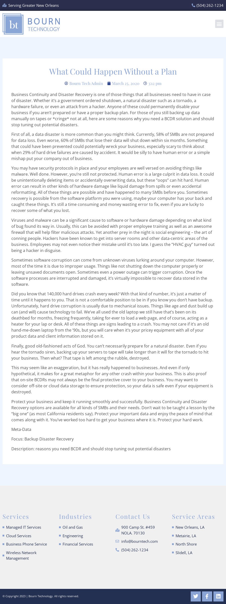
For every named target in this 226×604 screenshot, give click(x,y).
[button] (219, 24)
